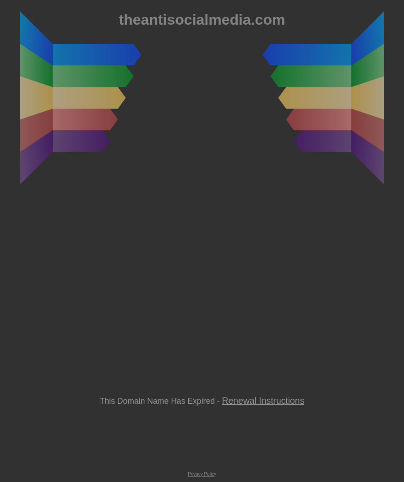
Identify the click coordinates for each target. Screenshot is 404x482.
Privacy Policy (202, 474)
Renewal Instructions (263, 401)
